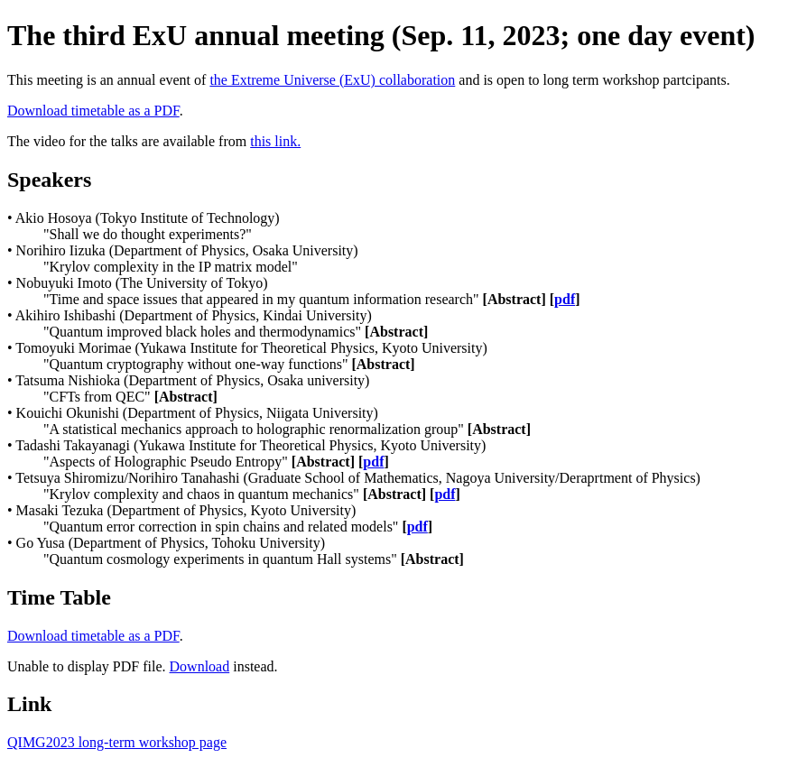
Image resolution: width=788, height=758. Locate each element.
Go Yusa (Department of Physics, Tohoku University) (170, 542)
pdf (564, 299)
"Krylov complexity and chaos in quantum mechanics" (251, 494)
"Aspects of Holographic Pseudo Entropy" (216, 461)
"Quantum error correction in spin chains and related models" (237, 526)
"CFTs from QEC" (130, 396)
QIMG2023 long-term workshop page (117, 742)
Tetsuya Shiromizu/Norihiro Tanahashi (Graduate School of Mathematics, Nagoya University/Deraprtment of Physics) (357, 477)
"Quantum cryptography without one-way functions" (229, 364)
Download (200, 666)
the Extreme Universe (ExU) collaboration (332, 80)
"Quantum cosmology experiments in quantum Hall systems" (253, 559)
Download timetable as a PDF (93, 110)
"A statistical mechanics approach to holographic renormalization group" (287, 429)
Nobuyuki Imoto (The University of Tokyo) (142, 283)
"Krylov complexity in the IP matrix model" (170, 266)
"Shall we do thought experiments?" (147, 234)
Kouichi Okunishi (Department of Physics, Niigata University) (197, 413)
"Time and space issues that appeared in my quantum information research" (311, 299)
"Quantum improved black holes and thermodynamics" (235, 331)
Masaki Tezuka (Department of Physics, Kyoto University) (186, 510)
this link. (275, 141)
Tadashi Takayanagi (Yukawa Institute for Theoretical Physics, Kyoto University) (250, 445)
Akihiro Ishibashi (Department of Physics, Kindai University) (193, 315)
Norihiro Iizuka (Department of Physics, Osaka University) (187, 250)
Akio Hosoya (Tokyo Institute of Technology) (147, 218)
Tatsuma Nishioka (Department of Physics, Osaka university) (192, 380)
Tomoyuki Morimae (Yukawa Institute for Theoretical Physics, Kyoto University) (251, 348)
